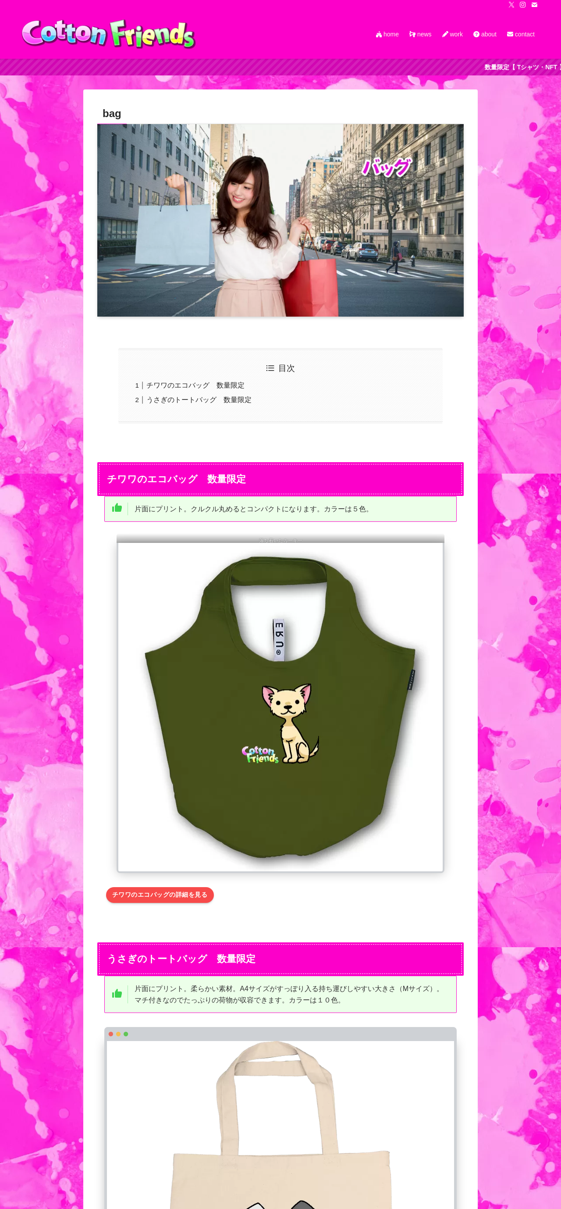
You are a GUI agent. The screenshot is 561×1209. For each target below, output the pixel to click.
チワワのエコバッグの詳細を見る (160, 894)
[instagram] (523, 5)
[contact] (534, 5)
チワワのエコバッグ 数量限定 (195, 385)
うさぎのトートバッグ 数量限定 (199, 399)
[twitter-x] (511, 5)
